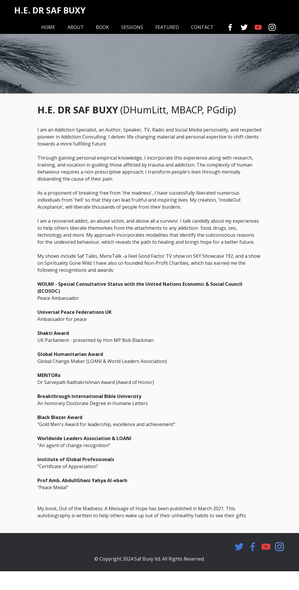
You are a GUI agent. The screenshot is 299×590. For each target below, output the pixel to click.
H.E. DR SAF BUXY (50, 10)
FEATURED (167, 27)
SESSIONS (132, 27)
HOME (48, 27)
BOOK (102, 27)
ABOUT (75, 27)
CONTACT (202, 27)
